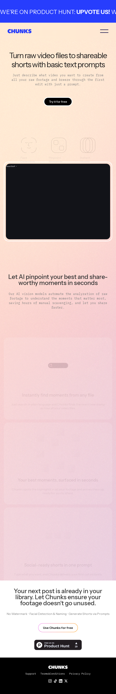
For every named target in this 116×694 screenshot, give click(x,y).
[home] (21, 31)
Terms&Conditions (53, 673)
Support (30, 673)
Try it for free (58, 101)
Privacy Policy (80, 673)
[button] (104, 31)
